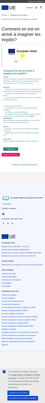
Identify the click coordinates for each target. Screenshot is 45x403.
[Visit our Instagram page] (8, 222)
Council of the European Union (13, 301)
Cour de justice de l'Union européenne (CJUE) (18, 307)
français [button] (36, 7)
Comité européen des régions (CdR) (15, 323)
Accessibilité (6, 286)
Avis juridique (6, 283)
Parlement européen (9, 295)
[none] (22, 55)
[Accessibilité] (7, 204)
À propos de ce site (9, 274)
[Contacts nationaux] (3, 213)
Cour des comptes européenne (13, 313)
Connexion (29, 7)
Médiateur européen (9, 329)
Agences (5, 345)
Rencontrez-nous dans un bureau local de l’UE (19, 256)
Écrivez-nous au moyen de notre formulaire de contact (21, 253)
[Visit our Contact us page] (12, 222)
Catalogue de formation (18, 15)
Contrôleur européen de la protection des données (20, 332)
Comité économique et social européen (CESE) (19, 320)
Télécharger (11, 149)
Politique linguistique (9, 277)
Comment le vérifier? (36, 1)
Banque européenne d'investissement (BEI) (17, 326)
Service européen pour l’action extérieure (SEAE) (20, 317)
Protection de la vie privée (11, 280)
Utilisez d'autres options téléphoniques (16, 250)
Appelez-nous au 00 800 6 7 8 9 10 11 (15, 246)
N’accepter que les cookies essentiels (22, 398)
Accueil (4, 15)
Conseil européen (8, 298)
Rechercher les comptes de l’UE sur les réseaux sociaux (22, 265)
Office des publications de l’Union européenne (18, 341)
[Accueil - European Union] (12, 7)
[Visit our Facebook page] (3, 222)
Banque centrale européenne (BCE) (15, 310)
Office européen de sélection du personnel (17, 338)
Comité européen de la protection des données (19, 335)
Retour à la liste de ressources (24, 165)
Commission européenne (11, 304)
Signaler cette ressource (10, 154)
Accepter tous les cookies (18, 393)
